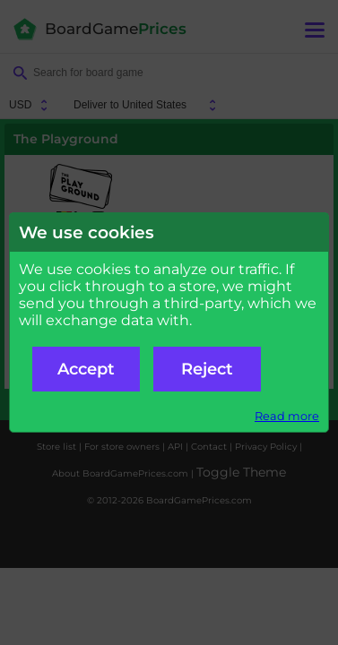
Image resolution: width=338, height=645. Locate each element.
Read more (287, 416)
